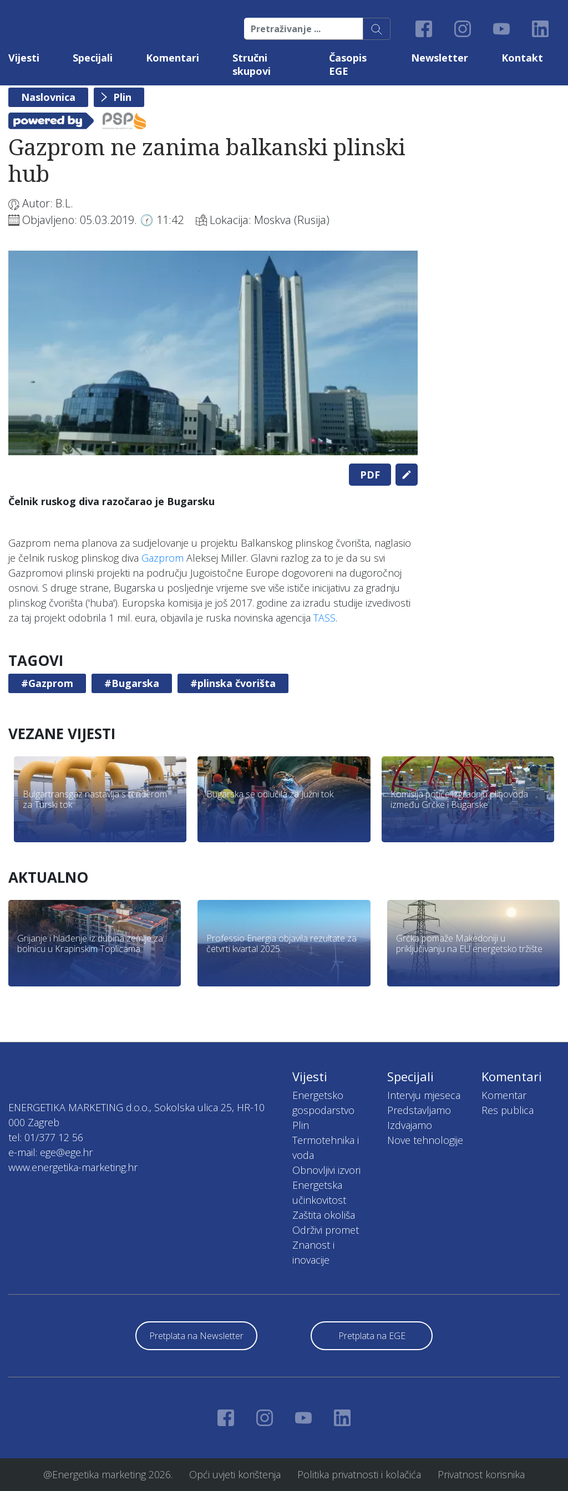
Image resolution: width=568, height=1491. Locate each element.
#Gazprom (47, 683)
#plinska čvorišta (233, 683)
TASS (324, 617)
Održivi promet (325, 1229)
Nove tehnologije (425, 1140)
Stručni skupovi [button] (251, 64)
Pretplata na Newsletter (196, 1336)
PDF (370, 474)
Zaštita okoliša (323, 1215)
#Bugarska (131, 683)
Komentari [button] (172, 57)
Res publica (507, 1110)
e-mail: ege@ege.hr (50, 1152)
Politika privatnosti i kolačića (359, 1474)
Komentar (503, 1095)
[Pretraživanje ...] (303, 29)
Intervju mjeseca (423, 1095)
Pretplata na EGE (371, 1336)
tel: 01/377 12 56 (45, 1137)
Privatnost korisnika (481, 1474)
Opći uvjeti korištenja (235, 1474)
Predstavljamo (419, 1110)
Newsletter (439, 57)
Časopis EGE (348, 64)
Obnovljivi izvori (326, 1170)
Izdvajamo (409, 1125)
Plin (122, 97)
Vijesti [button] (23, 57)
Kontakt (522, 57)
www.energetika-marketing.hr (73, 1167)
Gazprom (162, 557)
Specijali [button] (93, 57)
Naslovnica (48, 97)
